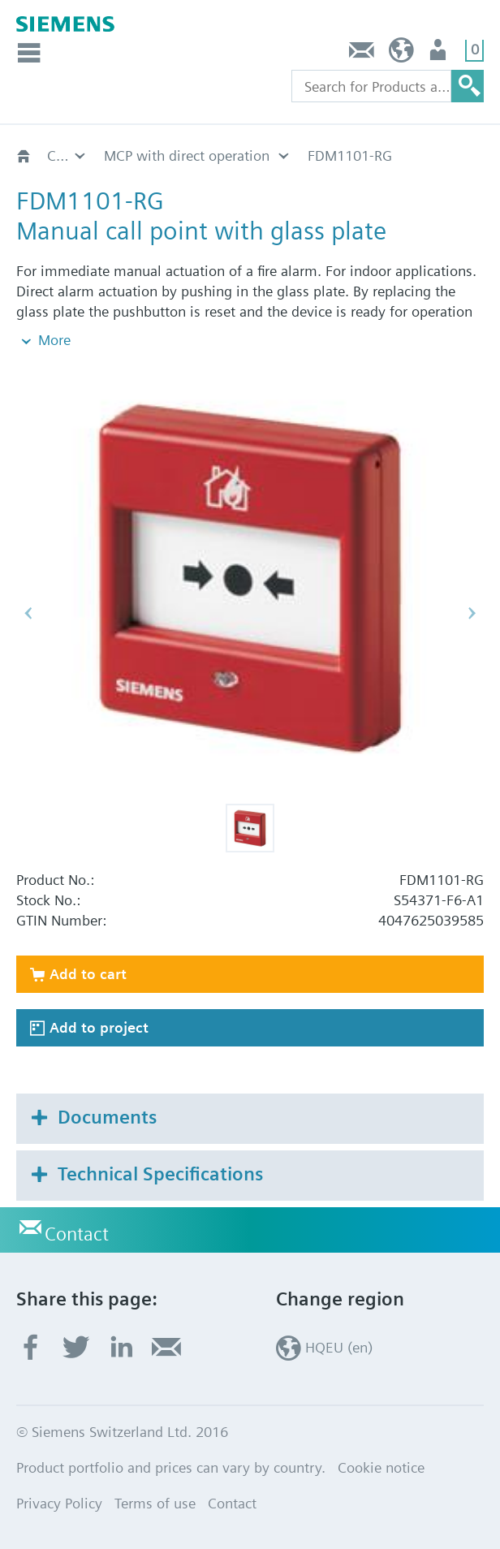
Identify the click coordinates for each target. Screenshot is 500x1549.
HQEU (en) (339, 1347)
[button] (250, 828)
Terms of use (155, 1503)
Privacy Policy (59, 1503)
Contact (77, 1234)
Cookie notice (381, 1467)
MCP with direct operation (186, 155)
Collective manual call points (67, 155)
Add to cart (88, 973)
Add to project (99, 1027)
